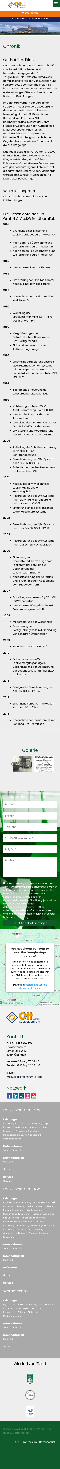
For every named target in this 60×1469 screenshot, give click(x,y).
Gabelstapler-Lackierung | (30, 1229)
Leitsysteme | (9, 1312)
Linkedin (15, 1096)
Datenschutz (47, 1442)
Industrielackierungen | (15, 1134)
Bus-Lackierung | (11, 1217)
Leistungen (10, 1119)
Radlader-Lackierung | (43, 1213)
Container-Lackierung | (15, 1233)
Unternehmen (12, 1146)
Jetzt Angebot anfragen (30, 923)
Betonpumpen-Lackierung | (42, 1206)
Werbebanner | (47, 1304)
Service (8, 1177)
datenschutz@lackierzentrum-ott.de (23, 907)
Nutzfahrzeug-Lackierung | (17, 1213)
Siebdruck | (34, 1312)
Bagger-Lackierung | (13, 1210)
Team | (6, 1150)
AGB (17, 1442)
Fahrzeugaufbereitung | (28, 1131)
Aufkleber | (8, 1308)
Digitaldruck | (9, 1304)
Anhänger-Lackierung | (34, 1217)
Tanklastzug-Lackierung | (30, 1225)
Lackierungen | (10, 1123)
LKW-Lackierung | (35, 1210)
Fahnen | (22, 1312)
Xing (21, 1096)
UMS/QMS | (8, 1161)
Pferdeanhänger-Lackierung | (18, 1221)
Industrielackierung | (44, 1202)
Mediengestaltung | (13, 1316)
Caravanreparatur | (13, 1138)
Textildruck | (36, 1308)
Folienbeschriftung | (28, 1304)
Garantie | (8, 1180)
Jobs (6, 1169)
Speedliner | (34, 1134)
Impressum (30, 1442)
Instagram (27, 1096)
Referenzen (11, 1267)
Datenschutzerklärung (15, 917)
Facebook (9, 1096)
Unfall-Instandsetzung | (32, 1123)
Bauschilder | (22, 1308)
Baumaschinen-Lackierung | (17, 1202)
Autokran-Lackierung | (14, 1206)
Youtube (33, 1098)
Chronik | (16, 1150)
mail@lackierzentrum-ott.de (24, 1077)
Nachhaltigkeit (13, 1158)
